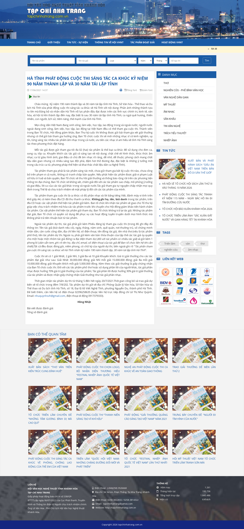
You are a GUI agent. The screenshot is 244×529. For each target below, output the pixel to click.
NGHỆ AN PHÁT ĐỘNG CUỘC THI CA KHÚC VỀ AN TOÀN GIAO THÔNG (146, 369)
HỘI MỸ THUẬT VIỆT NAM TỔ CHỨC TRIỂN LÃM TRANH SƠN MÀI (194, 460)
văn (188, 243)
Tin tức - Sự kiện (77, 42)
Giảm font (146, 90)
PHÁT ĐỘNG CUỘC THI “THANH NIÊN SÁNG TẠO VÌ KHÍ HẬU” (98, 417)
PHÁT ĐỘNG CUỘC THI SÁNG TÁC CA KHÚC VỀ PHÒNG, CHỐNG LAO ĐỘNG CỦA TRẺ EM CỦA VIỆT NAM (50, 462)
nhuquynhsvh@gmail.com (50, 296)
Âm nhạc (169, 111)
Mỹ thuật (170, 104)
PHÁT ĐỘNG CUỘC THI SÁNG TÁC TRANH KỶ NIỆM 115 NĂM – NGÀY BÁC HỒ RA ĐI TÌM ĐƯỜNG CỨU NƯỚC (187, 198)
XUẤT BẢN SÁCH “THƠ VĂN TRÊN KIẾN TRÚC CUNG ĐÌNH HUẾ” (50, 369)
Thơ (166, 83)
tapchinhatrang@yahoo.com (118, 503)
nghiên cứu (171, 249)
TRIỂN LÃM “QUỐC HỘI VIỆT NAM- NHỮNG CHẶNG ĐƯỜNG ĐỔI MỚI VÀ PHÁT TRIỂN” (98, 462)
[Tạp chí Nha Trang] (66, 10)
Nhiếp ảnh (170, 140)
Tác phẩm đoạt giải (142, 42)
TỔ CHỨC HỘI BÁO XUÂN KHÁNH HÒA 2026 (187, 209)
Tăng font (130, 90)
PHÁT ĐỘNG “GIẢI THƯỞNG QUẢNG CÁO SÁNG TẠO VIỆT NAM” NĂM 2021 (146, 417)
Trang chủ (34, 42)
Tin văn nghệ (172, 126)
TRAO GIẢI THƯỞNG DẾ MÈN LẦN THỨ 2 (194, 369)
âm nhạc (193, 249)
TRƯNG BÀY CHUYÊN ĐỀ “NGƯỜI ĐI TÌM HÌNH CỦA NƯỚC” (194, 417)
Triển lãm (169, 243)
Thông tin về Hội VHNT (109, 42)
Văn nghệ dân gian (176, 97)
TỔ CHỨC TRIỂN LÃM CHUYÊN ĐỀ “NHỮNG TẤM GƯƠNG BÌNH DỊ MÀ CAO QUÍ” (50, 418)
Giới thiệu (53, 42)
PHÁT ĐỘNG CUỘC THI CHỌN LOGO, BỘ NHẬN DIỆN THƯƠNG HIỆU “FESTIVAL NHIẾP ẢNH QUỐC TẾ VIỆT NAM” (98, 373)
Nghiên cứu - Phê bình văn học (184, 90)
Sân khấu (170, 119)
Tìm (207, 60)
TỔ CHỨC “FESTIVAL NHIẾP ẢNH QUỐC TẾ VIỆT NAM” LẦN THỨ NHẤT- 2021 (146, 462)
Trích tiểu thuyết (175, 133)
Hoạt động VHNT (172, 42)
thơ (203, 243)
